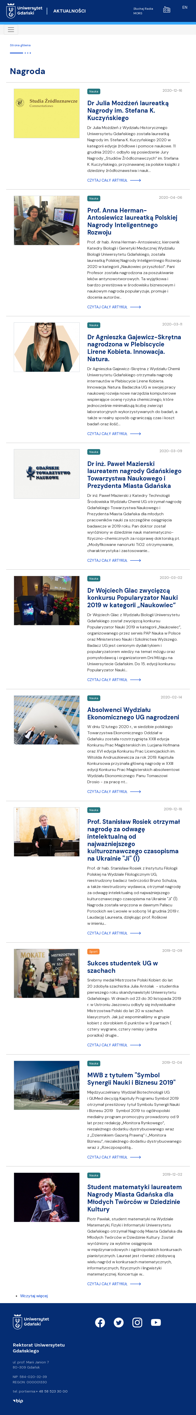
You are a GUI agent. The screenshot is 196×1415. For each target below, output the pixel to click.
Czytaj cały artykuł (107, 180)
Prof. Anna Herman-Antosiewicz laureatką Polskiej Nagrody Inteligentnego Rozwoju (132, 221)
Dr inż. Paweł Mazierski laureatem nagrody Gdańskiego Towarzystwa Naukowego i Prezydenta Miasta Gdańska (134, 475)
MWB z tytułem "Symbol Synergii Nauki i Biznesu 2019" (131, 1078)
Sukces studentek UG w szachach (122, 967)
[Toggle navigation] (11, 30)
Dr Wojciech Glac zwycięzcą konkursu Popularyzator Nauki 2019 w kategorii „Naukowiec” (132, 598)
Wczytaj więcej (34, 1296)
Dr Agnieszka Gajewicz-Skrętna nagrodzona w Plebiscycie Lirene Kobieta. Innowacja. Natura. (134, 348)
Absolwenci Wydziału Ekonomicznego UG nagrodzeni (133, 713)
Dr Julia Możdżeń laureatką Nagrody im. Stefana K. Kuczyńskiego (128, 110)
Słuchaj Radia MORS (151, 10)
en (184, 7)
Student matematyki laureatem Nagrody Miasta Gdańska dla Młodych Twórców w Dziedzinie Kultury (134, 1198)
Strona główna (20, 45)
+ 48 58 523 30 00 (52, 1391)
